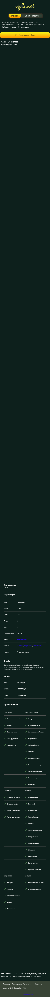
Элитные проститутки (11, 22)
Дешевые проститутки (34, 24)
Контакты (38, 984)
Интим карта (23, 27)
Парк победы (37, 646)
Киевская (20, 646)
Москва (14, 15)
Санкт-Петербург (32, 15)
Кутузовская (28, 646)
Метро (13, 27)
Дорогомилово (22, 639)
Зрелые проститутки (30, 22)
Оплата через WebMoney (22, 984)
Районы (5, 27)
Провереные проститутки (12, 24)
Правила (6, 984)
